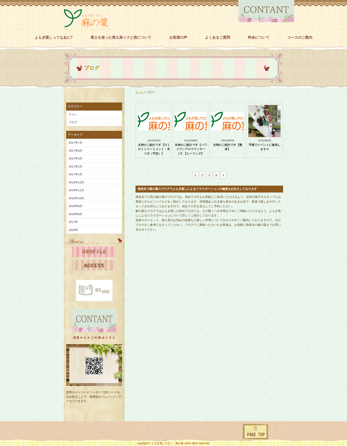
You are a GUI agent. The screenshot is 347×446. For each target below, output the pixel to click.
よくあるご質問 (217, 37)
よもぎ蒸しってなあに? (54, 37)
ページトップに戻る (255, 431)
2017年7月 (76, 142)
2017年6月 (76, 150)
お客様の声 (178, 37)
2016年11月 (76, 190)
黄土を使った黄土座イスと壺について (121, 37)
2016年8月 (76, 214)
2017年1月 (76, 174)
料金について (258, 37)
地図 (94, 266)
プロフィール (94, 253)
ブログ (151, 92)
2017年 (73, 222)
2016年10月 (76, 198)
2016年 (73, 230)
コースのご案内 (299, 37)
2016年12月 (76, 182)
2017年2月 (76, 166)
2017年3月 (76, 158)
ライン (73, 114)
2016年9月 (76, 206)
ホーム (139, 92)
